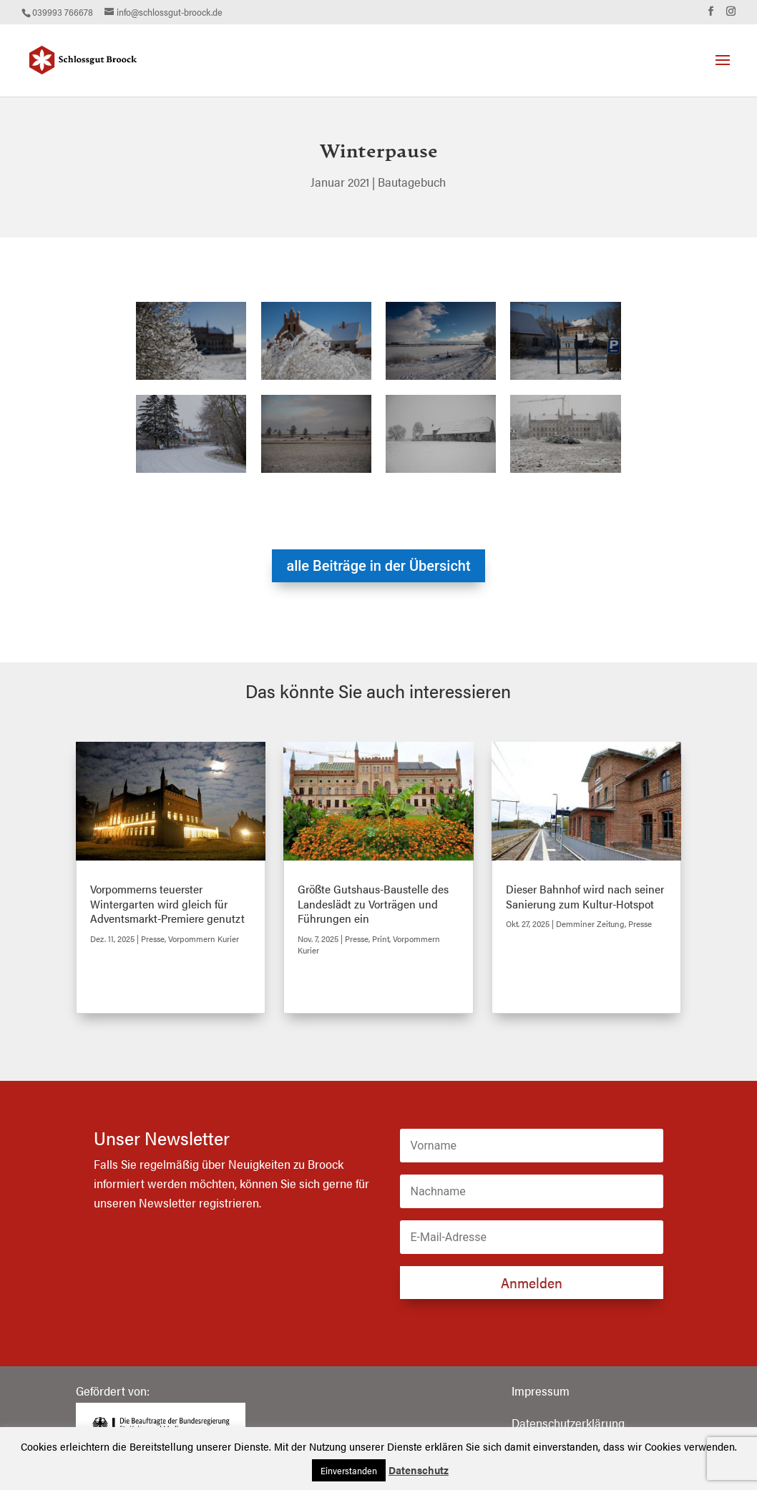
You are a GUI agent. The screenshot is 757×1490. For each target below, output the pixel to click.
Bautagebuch (412, 181)
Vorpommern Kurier (203, 938)
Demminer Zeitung (590, 923)
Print (380, 938)
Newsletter (167, 1202)
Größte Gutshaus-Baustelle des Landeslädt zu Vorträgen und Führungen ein (373, 904)
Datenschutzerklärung (568, 1422)
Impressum (541, 1390)
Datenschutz (419, 1469)
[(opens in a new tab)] (170, 801)
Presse (153, 938)
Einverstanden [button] (349, 1470)
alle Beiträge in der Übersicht (378, 565)
